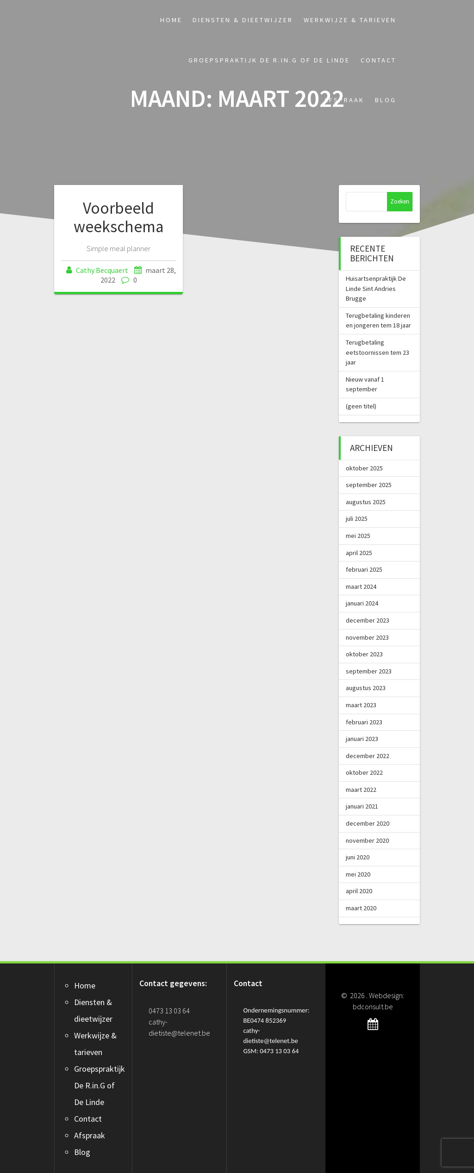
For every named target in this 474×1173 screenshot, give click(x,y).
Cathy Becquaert (102, 270)
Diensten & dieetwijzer (243, 20)
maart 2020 (361, 908)
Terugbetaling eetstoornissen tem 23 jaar (377, 352)
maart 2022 (361, 789)
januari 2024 (362, 603)
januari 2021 (362, 806)
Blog (385, 100)
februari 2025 (364, 569)
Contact (378, 60)
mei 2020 (358, 874)
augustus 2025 (366, 502)
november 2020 (367, 840)
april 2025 (359, 553)
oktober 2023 (364, 654)
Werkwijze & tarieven (350, 20)
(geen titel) (361, 406)
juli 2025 (357, 518)
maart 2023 (361, 705)
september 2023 (369, 671)
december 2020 (367, 823)
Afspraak (344, 100)
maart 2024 (361, 586)
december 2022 (367, 756)
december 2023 (367, 620)
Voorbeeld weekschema (119, 217)
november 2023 (367, 637)
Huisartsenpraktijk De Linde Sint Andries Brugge (376, 288)
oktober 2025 (364, 468)
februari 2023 (364, 722)
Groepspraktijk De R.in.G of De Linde (269, 60)
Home (171, 20)
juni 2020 (357, 857)
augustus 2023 (366, 688)
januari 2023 (362, 739)
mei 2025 (358, 535)
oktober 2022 (364, 772)
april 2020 (359, 891)
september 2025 (369, 485)
